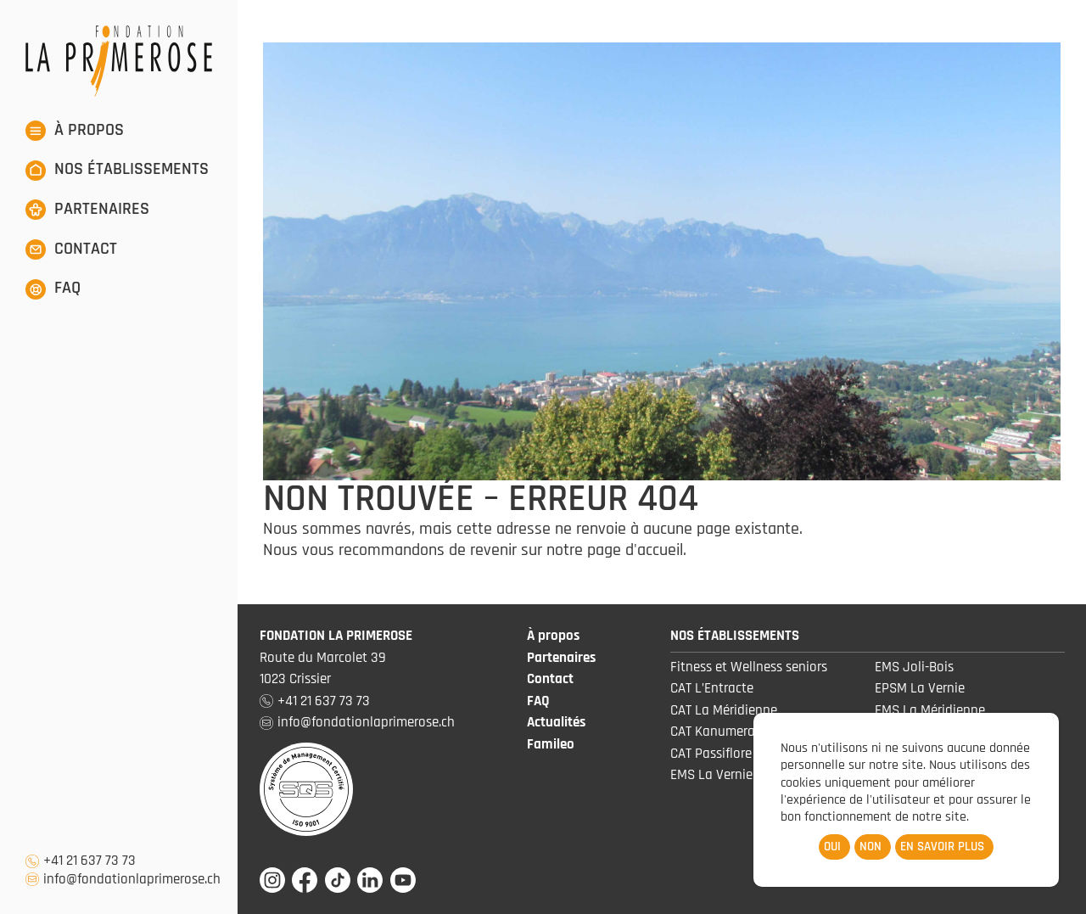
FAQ (538, 701)
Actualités (556, 722)
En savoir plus (942, 846)
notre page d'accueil (614, 550)
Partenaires (561, 657)
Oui (832, 846)
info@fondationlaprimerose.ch (132, 880)
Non (870, 846)
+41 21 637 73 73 (89, 861)
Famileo (550, 744)
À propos (553, 635)
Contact (550, 679)
